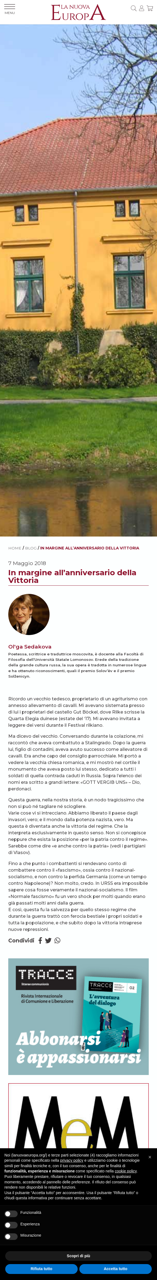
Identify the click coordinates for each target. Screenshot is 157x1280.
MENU (9, 9)
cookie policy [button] (126, 1171)
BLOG (31, 548)
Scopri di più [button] (78, 1256)
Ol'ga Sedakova (30, 646)
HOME (14, 548)
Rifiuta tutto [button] (41, 1269)
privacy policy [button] (71, 1160)
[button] (149, 1157)
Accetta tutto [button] (116, 1269)
